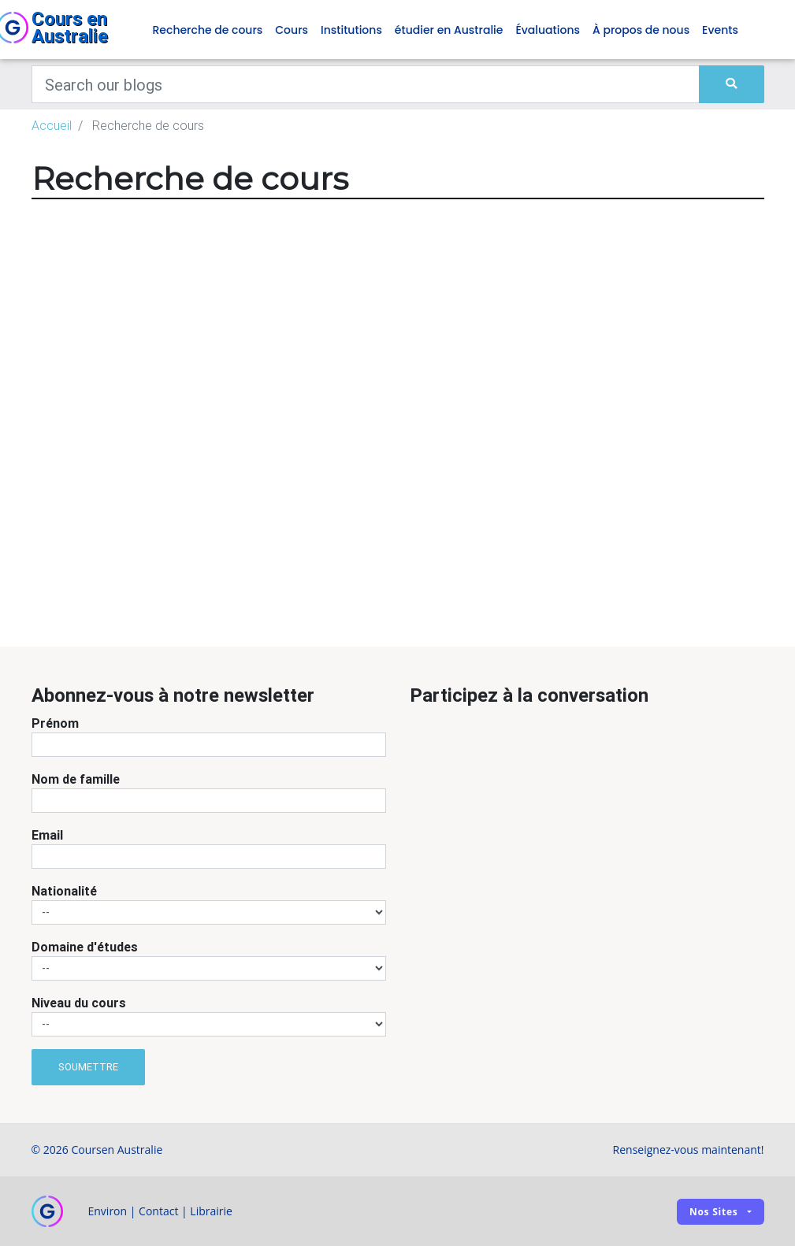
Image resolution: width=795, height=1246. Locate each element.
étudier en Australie (449, 30)
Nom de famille (76, 779)
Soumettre (88, 1067)
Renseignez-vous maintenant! (688, 1149)
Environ (108, 1210)
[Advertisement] (410, 540)
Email (47, 835)
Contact (158, 1210)
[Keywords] (366, 84)
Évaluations (547, 30)
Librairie (211, 1210)
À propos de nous (641, 30)
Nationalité (64, 891)
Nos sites (713, 1211)
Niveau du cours (79, 1003)
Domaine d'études (85, 947)
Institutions (351, 30)
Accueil (52, 125)
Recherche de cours (208, 30)
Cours (291, 30)
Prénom (55, 723)
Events (720, 30)
